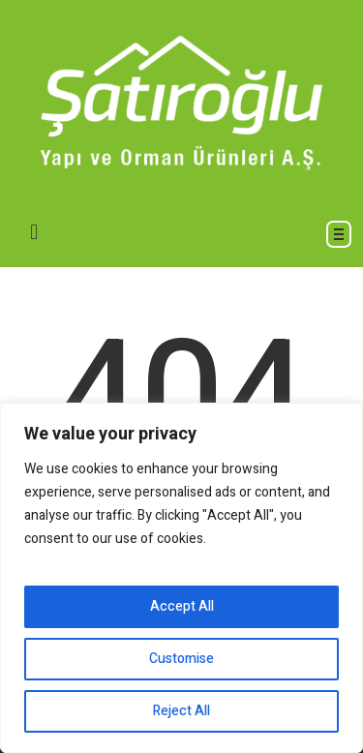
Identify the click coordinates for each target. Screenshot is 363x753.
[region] (181, 578)
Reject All (181, 711)
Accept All (182, 606)
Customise (181, 658)
